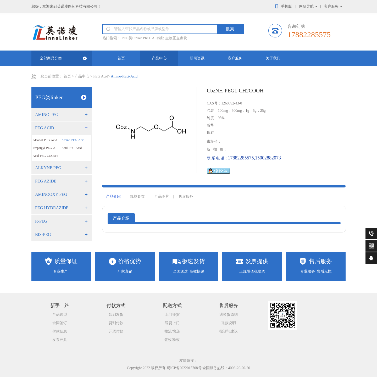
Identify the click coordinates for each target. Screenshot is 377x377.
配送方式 (172, 305)
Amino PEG (46, 114)
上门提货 (172, 315)
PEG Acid (100, 76)
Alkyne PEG (48, 167)
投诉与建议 (228, 331)
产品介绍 (113, 196)
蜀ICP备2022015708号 (184, 368)
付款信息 (59, 331)
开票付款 (116, 331)
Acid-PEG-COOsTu (45, 156)
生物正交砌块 (176, 38)
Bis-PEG (43, 234)
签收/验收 (172, 340)
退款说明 (228, 323)
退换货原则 (228, 315)
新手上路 (59, 305)
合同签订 (59, 323)
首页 (121, 58)
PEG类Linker (132, 38)
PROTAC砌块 (153, 38)
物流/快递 (172, 331)
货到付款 (116, 323)
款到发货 (116, 315)
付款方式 (116, 305)
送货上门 (172, 323)
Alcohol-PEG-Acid (45, 140)
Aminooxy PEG (51, 194)
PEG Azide (45, 181)
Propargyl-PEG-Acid (46, 148)
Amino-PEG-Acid (73, 140)
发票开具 (59, 340)
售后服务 (186, 196)
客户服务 (331, 6)
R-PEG (41, 221)
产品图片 (161, 196)
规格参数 (137, 196)
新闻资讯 (197, 58)
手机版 (286, 6)
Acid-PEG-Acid (72, 148)
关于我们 (273, 58)
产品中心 (159, 58)
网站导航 (306, 6)
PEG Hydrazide (52, 208)
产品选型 (59, 315)
